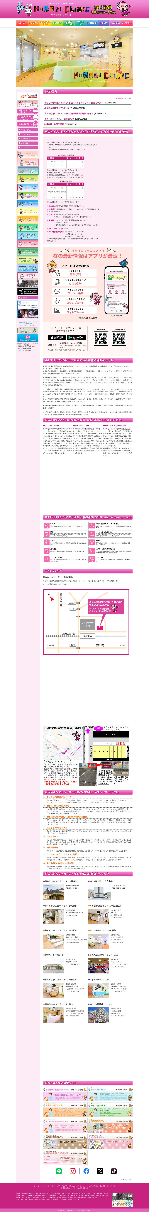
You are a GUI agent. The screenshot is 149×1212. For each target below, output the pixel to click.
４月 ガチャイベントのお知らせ (59, 119)
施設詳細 (95, 1186)
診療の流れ (25, 143)
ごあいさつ (44, 1186)
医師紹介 (64, 1186)
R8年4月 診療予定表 (54, 124)
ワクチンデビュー (27, 130)
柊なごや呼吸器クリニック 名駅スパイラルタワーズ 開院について (73, 103)
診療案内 (84, 1188)
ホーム (37, 1186)
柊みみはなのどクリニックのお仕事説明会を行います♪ (68, 113)
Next (146, 57)
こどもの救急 (25, 134)
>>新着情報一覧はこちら (123, 98)
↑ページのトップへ (126, 1179)
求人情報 (102, 1186)
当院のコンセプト (74, 1186)
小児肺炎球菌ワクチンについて (58, 108)
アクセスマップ (86, 1186)
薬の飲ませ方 (25, 139)
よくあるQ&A (25, 148)
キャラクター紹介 (54, 1186)
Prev (3, 57)
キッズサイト (111, 1186)
